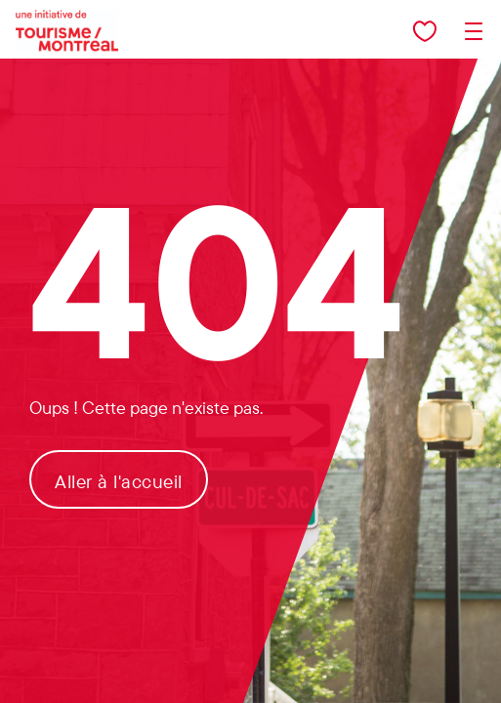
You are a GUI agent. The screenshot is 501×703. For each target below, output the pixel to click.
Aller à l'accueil (119, 481)
